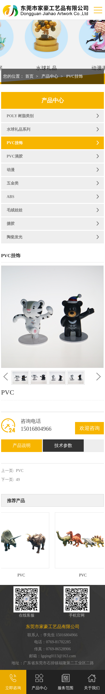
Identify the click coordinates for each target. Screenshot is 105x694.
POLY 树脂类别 (20, 116)
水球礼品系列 (18, 129)
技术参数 (63, 445)
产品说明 (22, 445)
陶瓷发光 (14, 237)
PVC (20, 471)
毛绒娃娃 (14, 210)
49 (18, 480)
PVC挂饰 (74, 76)
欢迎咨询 (90, 428)
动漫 (11, 170)
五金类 (12, 183)
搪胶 (11, 224)
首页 (29, 76)
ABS (10, 197)
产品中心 (49, 76)
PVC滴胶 (15, 156)
